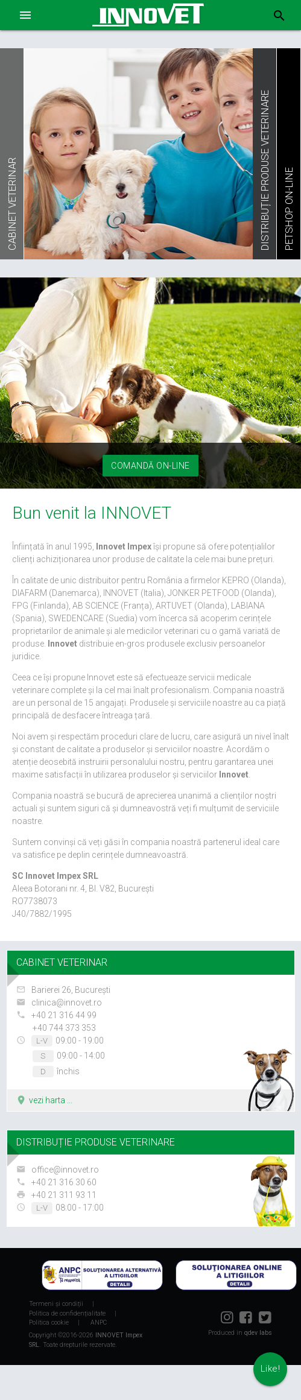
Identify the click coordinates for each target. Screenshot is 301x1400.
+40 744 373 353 (64, 1028)
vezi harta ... (44, 1100)
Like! (270, 1368)
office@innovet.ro (65, 1169)
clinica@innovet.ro (66, 1002)
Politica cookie (49, 1322)
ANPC (98, 1322)
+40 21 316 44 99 (64, 1015)
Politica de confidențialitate (67, 1313)
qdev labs (258, 1333)
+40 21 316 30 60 (64, 1182)
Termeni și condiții (56, 1304)
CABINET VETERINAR (61, 962)
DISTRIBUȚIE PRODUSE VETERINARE (95, 1142)
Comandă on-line (150, 465)
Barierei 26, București (70, 990)
